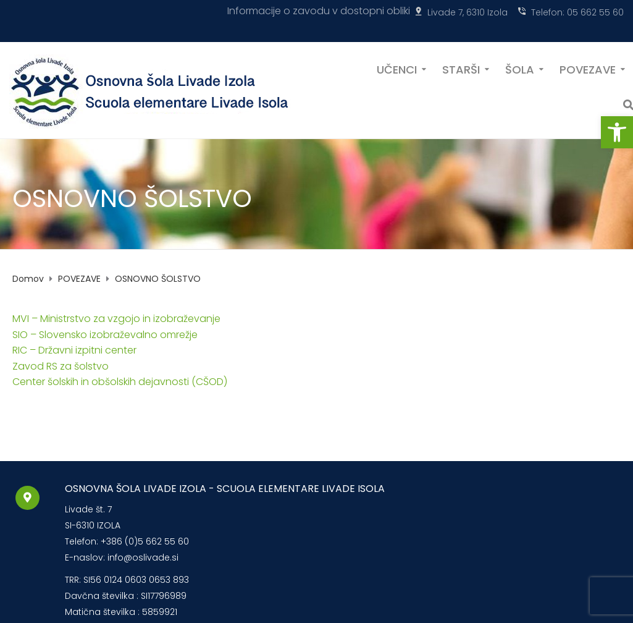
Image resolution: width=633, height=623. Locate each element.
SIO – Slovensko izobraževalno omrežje (105, 335)
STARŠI (461, 68)
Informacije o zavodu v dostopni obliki (318, 11)
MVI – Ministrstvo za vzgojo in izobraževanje (116, 319)
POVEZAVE (588, 68)
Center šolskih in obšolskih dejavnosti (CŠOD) (119, 382)
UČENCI (397, 68)
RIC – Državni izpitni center (74, 350)
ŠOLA (519, 68)
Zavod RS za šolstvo (60, 366)
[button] (617, 132)
